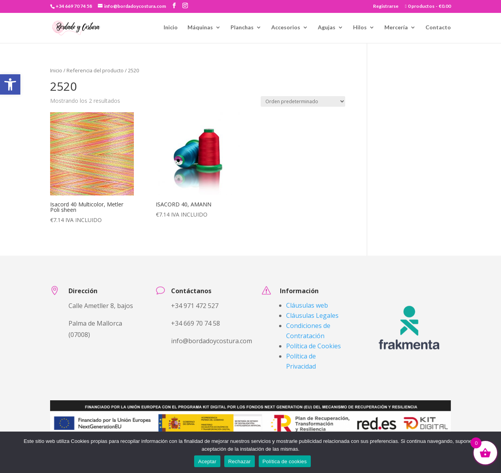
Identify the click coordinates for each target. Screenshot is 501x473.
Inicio (171, 27)
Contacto (438, 27)
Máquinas (200, 27)
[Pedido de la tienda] (303, 101)
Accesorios (285, 27)
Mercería (396, 27)
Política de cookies (285, 461)
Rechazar (239, 461)
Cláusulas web (307, 305)
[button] (10, 84)
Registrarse (385, 6)
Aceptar (207, 461)
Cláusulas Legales (312, 315)
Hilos (360, 27)
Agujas (326, 27)
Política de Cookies (313, 346)
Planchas (242, 27)
